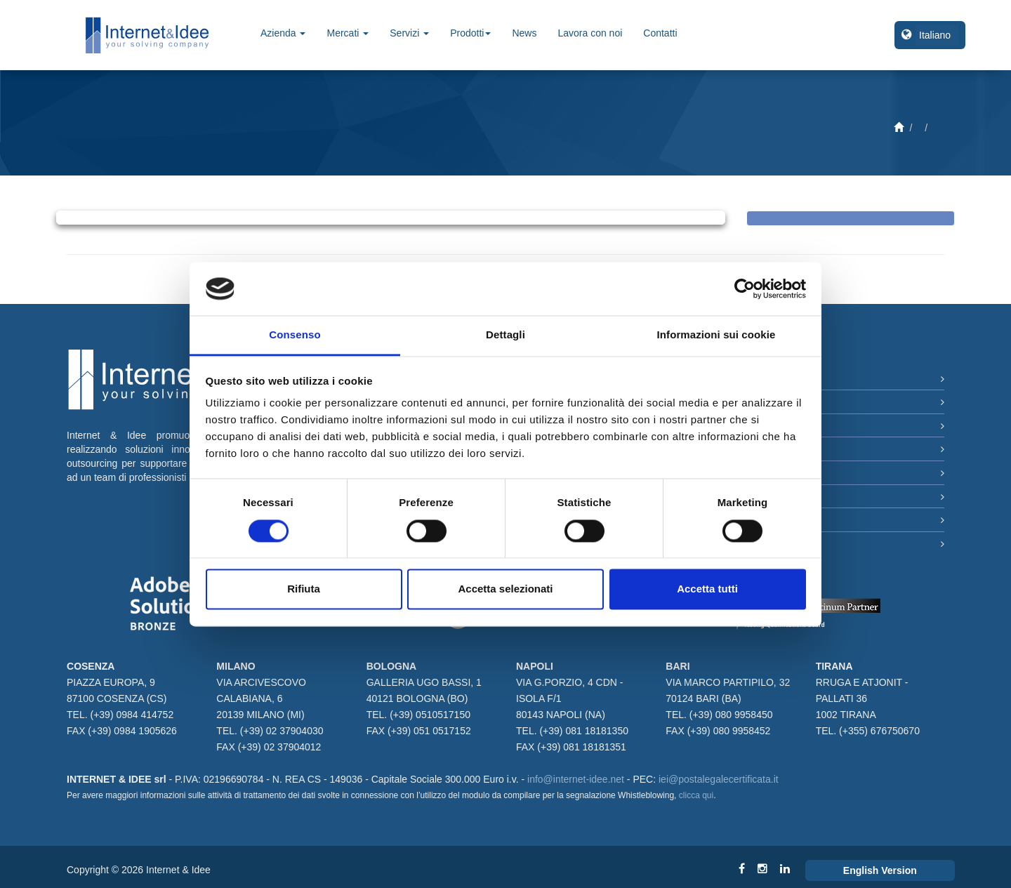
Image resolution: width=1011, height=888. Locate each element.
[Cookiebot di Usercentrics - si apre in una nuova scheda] (744, 288)
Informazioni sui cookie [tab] (716, 335)
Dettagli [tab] (505, 335)
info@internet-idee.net (575, 779)
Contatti (660, 33)
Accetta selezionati (505, 589)
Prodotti (470, 33)
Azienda (282, 33)
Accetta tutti (707, 589)
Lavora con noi (589, 33)
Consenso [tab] (294, 335)
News (524, 33)
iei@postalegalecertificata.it (719, 779)
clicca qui (696, 795)
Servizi (409, 33)
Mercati (347, 33)
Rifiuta (303, 589)
